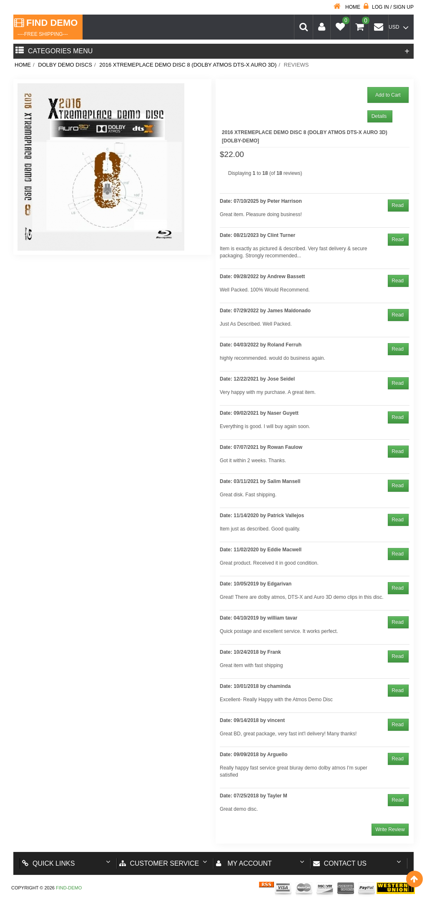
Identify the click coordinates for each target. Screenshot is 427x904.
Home (347, 7)
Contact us (340, 863)
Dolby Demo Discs (65, 65)
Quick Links (48, 863)
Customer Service (159, 863)
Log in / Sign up (389, 7)
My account (244, 863)
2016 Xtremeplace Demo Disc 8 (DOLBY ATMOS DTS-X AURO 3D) (187, 65)
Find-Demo (69, 887)
